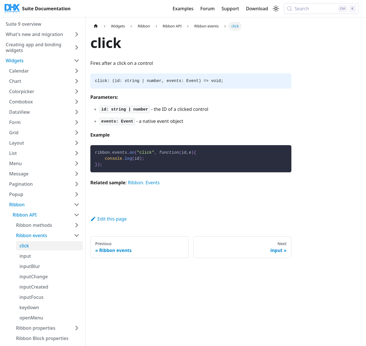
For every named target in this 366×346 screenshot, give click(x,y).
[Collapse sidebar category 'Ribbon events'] (76, 235)
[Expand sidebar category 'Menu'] (76, 163)
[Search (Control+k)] (321, 8)
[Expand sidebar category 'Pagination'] (76, 184)
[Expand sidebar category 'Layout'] (76, 142)
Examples (182, 8)
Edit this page (108, 219)
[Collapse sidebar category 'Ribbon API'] (76, 214)
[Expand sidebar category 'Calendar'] (76, 70)
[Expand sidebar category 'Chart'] (76, 81)
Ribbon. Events (144, 182)
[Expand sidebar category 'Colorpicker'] (76, 91)
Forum (207, 8)
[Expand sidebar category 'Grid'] (76, 132)
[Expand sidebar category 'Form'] (76, 122)
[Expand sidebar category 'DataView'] (76, 112)
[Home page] (95, 26)
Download (257, 8)
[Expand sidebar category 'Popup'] (76, 194)
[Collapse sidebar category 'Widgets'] (76, 60)
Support (230, 8)
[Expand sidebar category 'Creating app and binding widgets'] (76, 47)
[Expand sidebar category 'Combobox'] (76, 101)
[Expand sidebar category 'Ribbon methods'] (76, 225)
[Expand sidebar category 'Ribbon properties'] (76, 328)
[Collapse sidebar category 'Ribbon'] (76, 204)
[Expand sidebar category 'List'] (76, 153)
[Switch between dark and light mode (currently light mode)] (276, 8)
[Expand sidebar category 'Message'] (76, 173)
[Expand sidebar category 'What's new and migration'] (76, 34)
